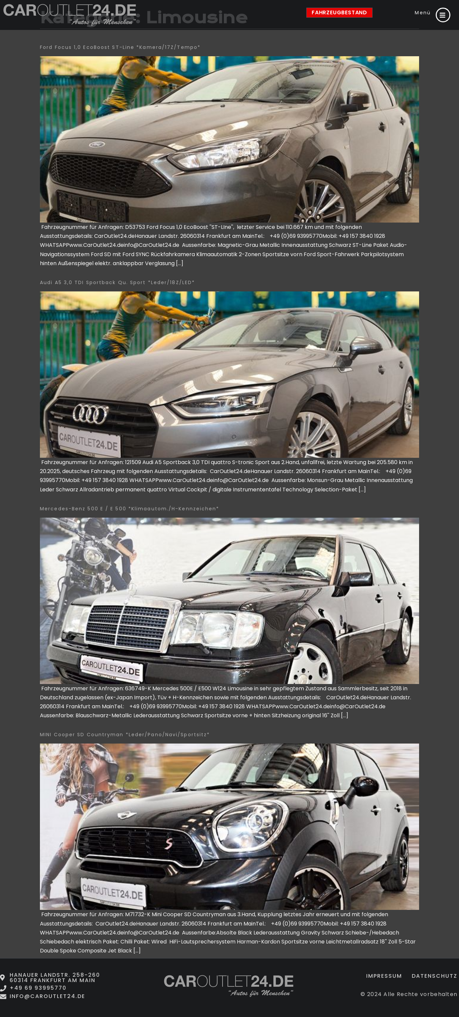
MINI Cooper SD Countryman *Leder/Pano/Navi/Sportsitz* (125, 734)
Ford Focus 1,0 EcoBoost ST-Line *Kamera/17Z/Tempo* (120, 47)
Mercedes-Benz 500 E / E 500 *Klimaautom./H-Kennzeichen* (130, 508)
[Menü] (443, 15)
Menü (422, 12)
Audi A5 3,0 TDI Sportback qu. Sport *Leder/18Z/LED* (117, 282)
